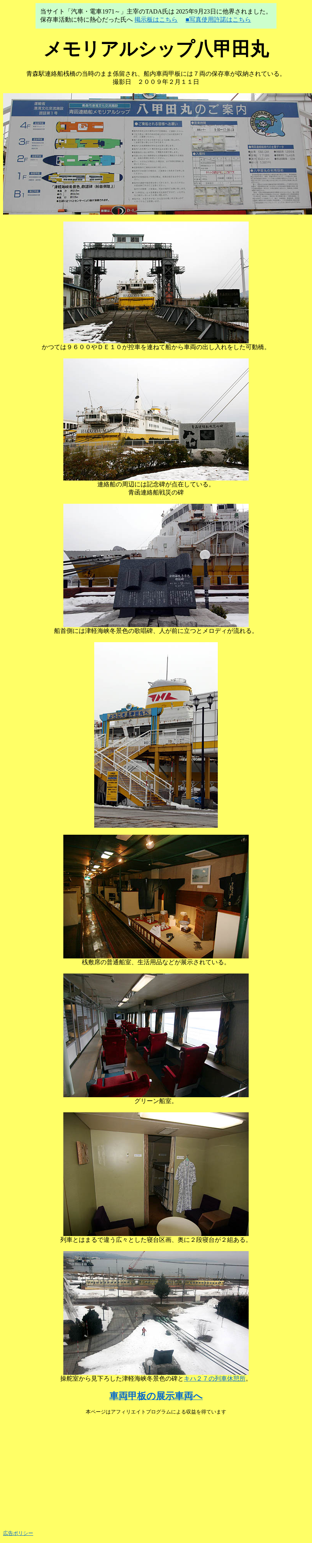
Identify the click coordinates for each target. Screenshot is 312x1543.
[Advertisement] (156, 1469)
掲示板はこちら (156, 19)
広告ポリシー (18, 1533)
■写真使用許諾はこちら (218, 19)
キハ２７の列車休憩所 (215, 1378)
